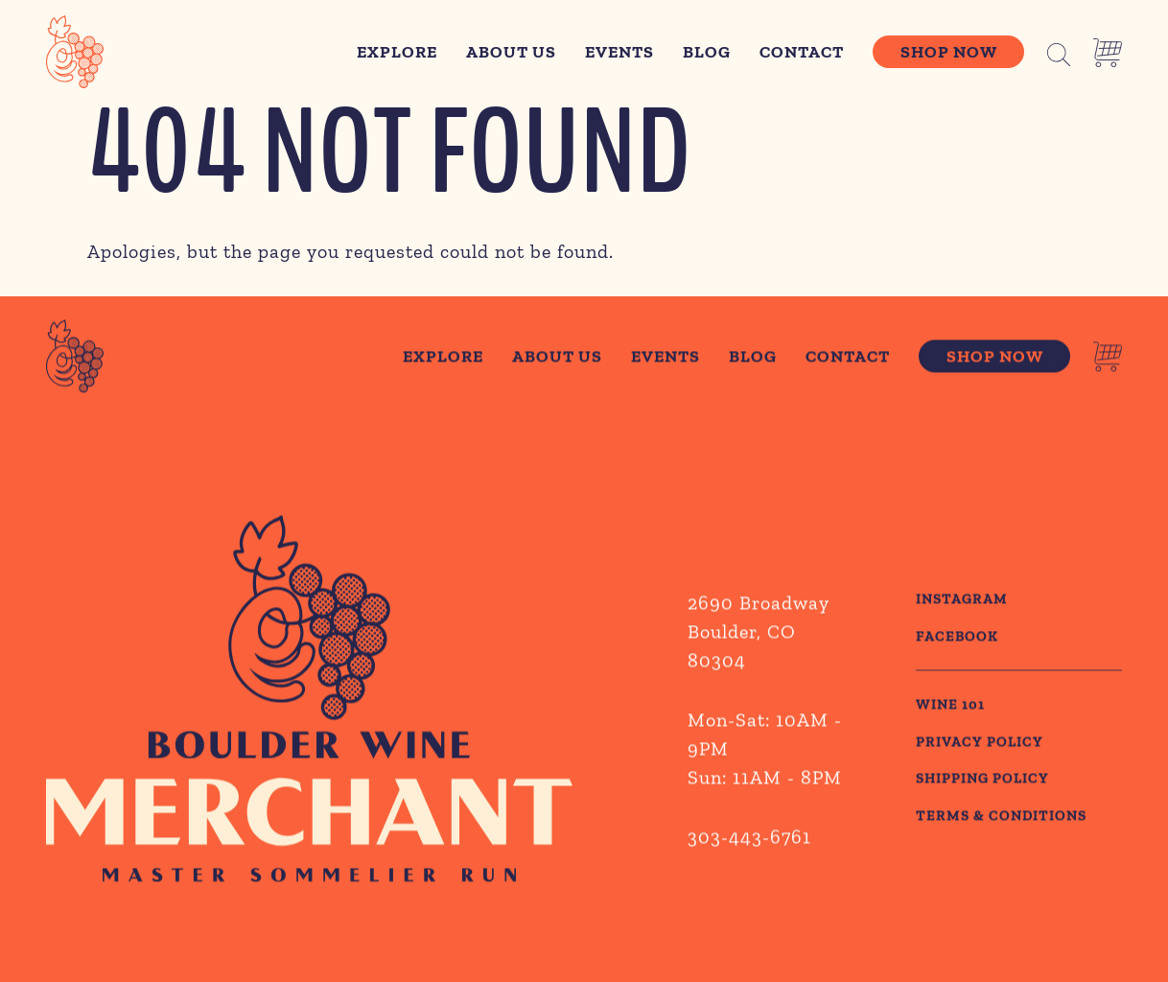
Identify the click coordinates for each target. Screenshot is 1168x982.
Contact (801, 51)
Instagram (962, 601)
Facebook (957, 638)
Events (619, 51)
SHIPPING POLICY (982, 780)
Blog (707, 51)
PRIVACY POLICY (979, 744)
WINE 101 (950, 706)
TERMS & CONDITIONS (1001, 818)
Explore (397, 51)
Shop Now (948, 51)
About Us (511, 51)
